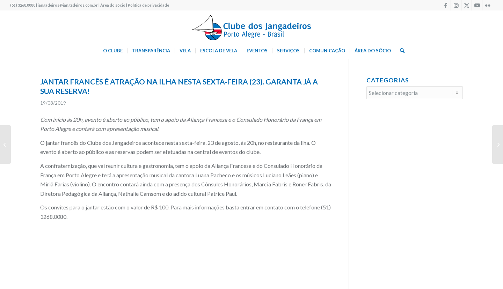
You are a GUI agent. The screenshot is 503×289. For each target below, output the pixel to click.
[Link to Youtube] (477, 5)
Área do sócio (112, 5)
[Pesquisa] (399, 50)
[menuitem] (113, 50)
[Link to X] (466, 5)
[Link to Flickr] (487, 5)
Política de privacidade (148, 5)
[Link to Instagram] (456, 5)
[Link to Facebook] (445, 5)
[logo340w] (251, 26)
